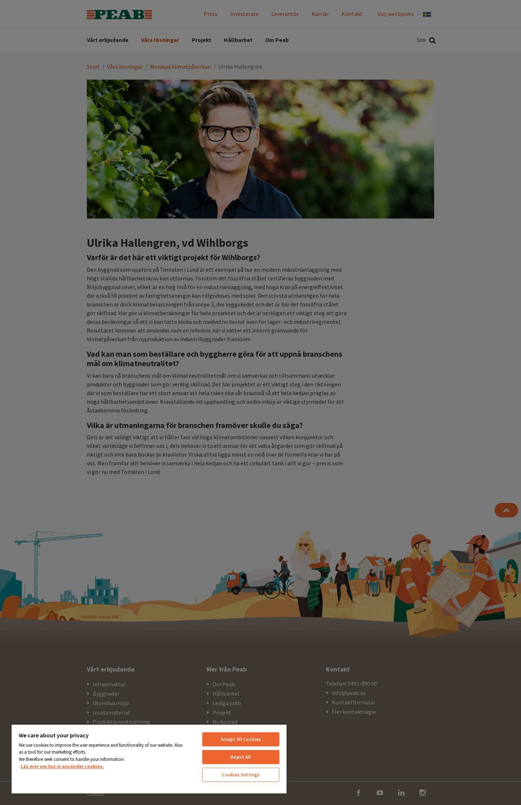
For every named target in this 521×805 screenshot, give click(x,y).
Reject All (240, 757)
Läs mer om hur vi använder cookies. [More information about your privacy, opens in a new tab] (62, 766)
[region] (149, 758)
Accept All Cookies (241, 739)
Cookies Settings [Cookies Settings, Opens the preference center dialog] (240, 775)
